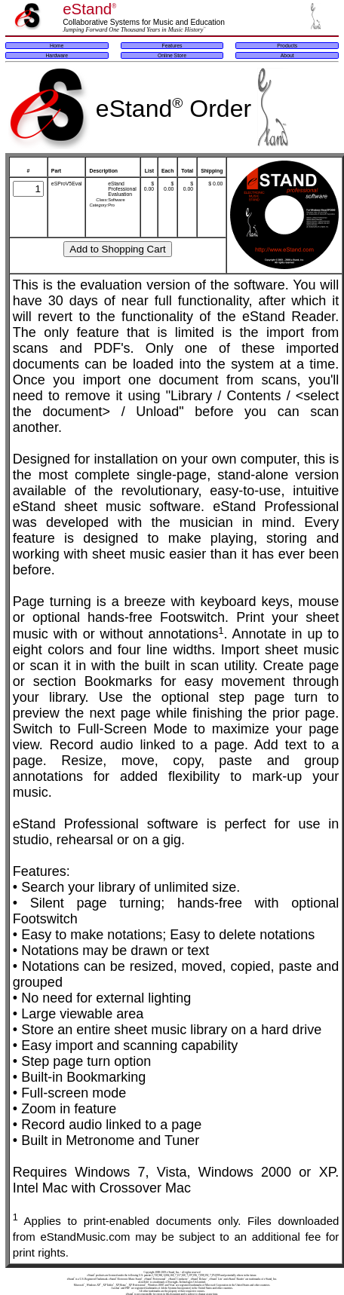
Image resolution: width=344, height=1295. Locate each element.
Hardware (56, 55)
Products (287, 45)
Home (56, 45)
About (287, 55)
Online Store (172, 55)
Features (172, 45)
